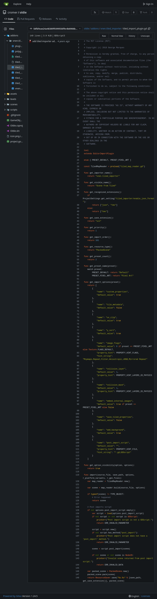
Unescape (145, 36)
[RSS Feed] (95, 12)
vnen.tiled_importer (111, 28)
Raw (104, 36)
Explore (17, 3)
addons (95, 28)
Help (28, 3)
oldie (23, 12)
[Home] (6, 4)
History (132, 36)
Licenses (145, 596)
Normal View (117, 36)
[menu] (134, 596)
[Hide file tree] (5, 29)
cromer (12, 12)
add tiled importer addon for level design (53, 41)
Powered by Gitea (12, 596)
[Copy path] (149, 28)
